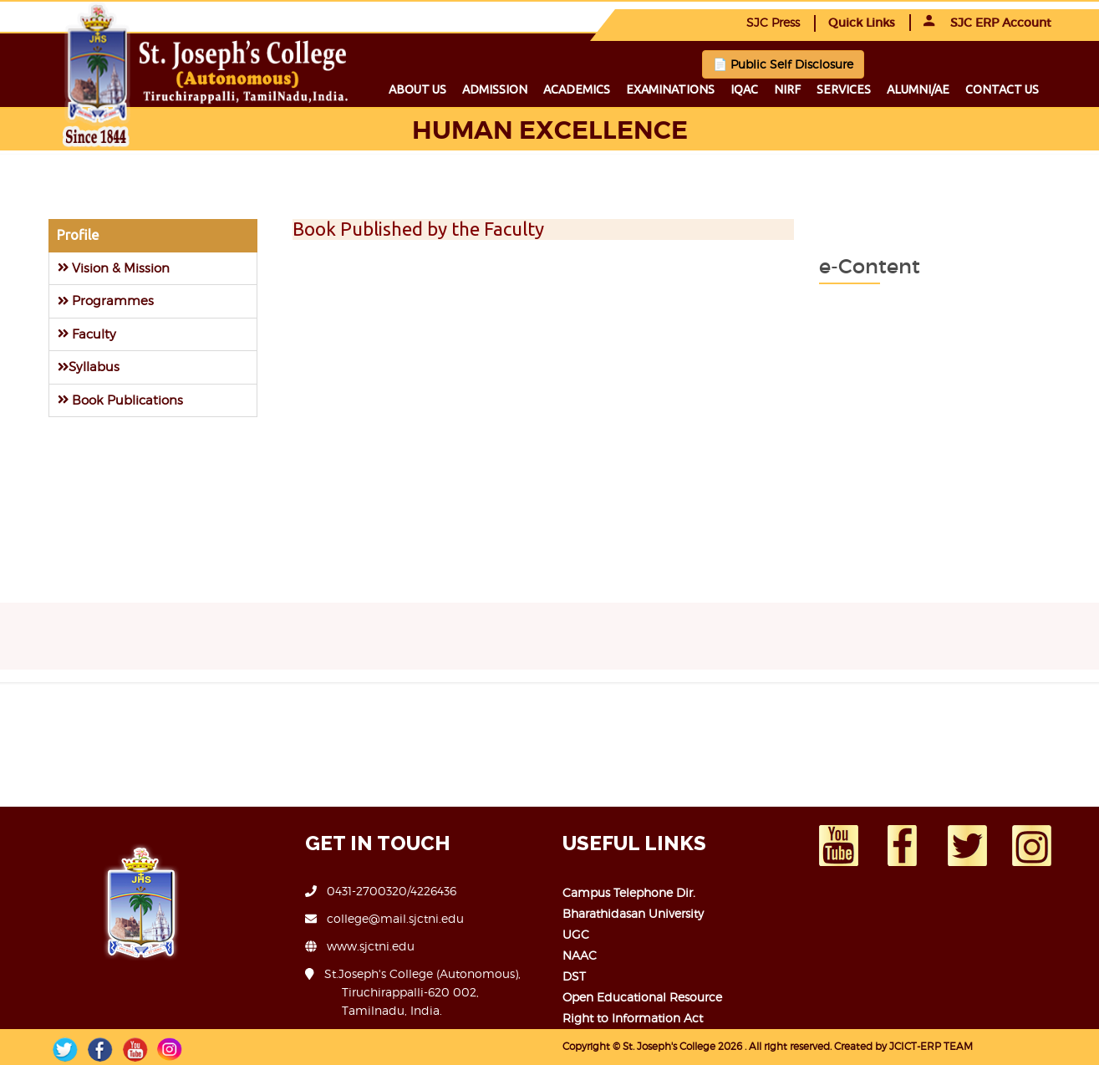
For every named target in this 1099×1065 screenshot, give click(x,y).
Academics (576, 89)
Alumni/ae (918, 89)
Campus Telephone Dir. (628, 892)
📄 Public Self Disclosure (783, 64)
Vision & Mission (114, 268)
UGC (575, 934)
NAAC (579, 955)
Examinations (670, 89)
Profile (78, 234)
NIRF (787, 89)
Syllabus (89, 367)
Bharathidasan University (633, 913)
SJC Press (773, 22)
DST (574, 976)
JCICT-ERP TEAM (931, 1046)
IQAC (744, 89)
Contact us (1002, 89)
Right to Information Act (632, 1018)
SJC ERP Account (987, 22)
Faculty (87, 334)
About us (417, 89)
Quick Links (861, 22)
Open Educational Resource (642, 997)
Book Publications (120, 400)
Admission (494, 89)
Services (844, 89)
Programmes (106, 300)
